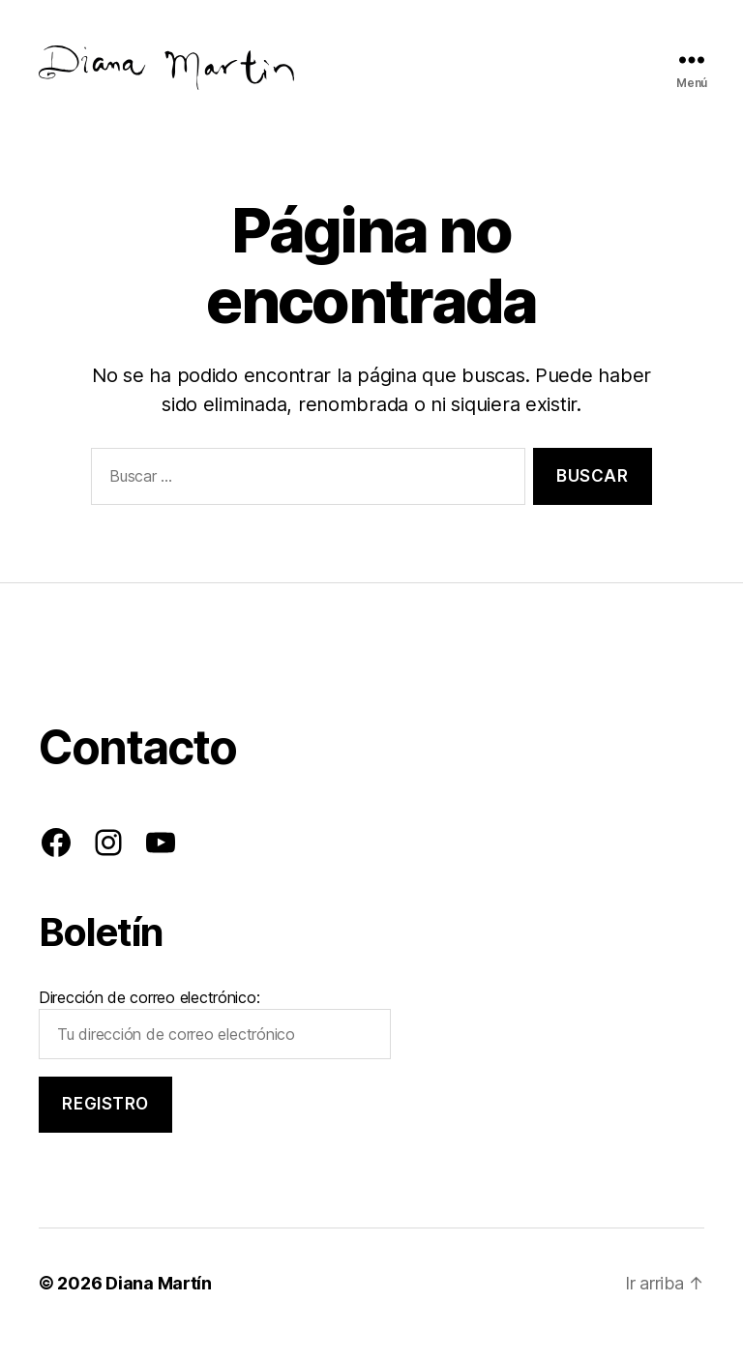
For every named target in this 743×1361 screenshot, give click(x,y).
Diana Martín (158, 1306)
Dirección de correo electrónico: (215, 1046)
